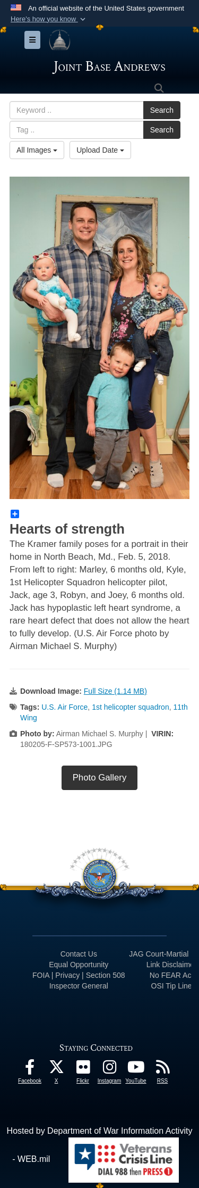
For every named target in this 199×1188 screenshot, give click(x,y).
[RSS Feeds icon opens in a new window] (162, 1069)
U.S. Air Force (64, 707)
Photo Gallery (100, 777)
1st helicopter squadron (130, 707)
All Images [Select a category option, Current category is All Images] (36, 150)
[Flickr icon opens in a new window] (83, 1069)
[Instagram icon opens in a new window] (109, 1069)
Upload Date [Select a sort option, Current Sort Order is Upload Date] (100, 150)
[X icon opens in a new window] (56, 1069)
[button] (49, 19)
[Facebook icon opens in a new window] (29, 1069)
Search (162, 110)
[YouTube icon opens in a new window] (136, 1069)
